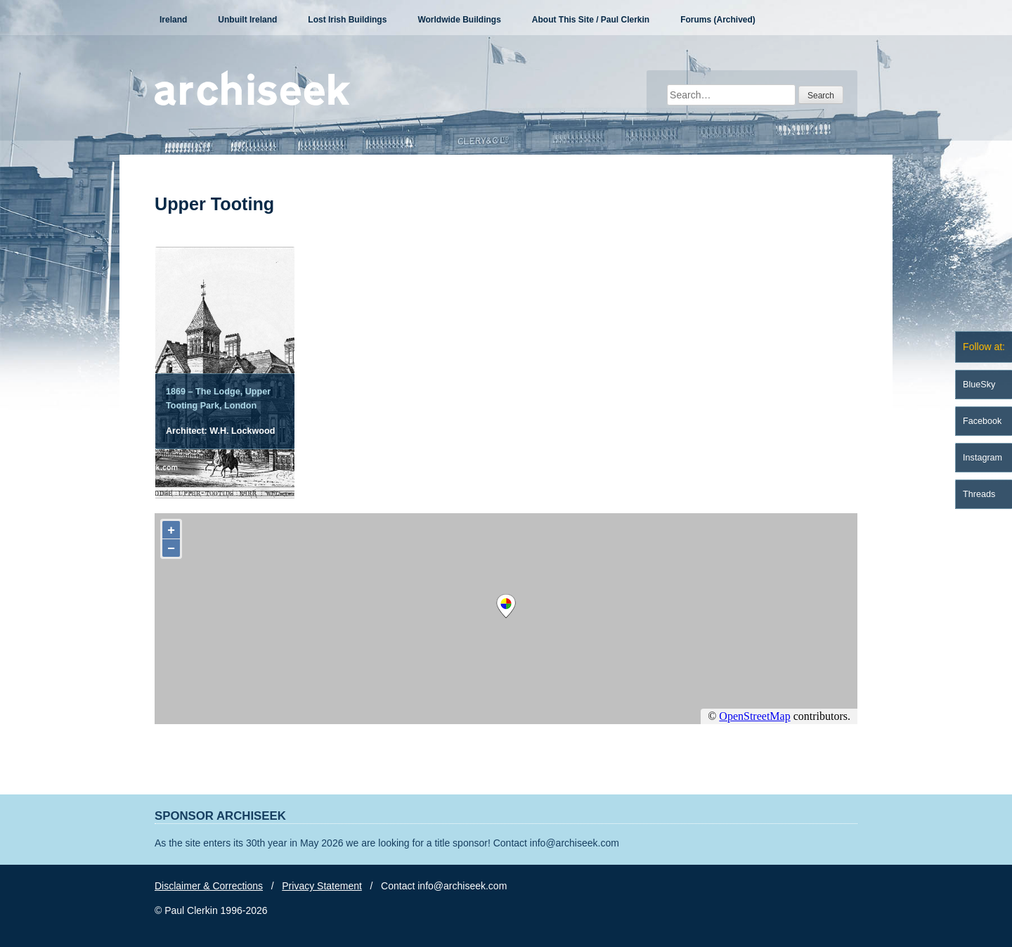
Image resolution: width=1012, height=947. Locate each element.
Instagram (982, 458)
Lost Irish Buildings (347, 20)
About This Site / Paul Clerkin (590, 20)
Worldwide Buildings (458, 20)
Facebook (982, 421)
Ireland (173, 20)
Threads (979, 494)
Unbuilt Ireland (247, 20)
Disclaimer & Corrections (209, 885)
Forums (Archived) (717, 20)
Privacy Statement (322, 885)
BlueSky (979, 384)
